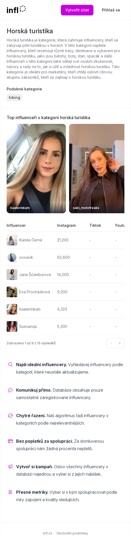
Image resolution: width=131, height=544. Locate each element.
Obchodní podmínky (72, 533)
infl (13, 10)
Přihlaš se (111, 10)
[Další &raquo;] (119, 343)
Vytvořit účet (77, 10)
